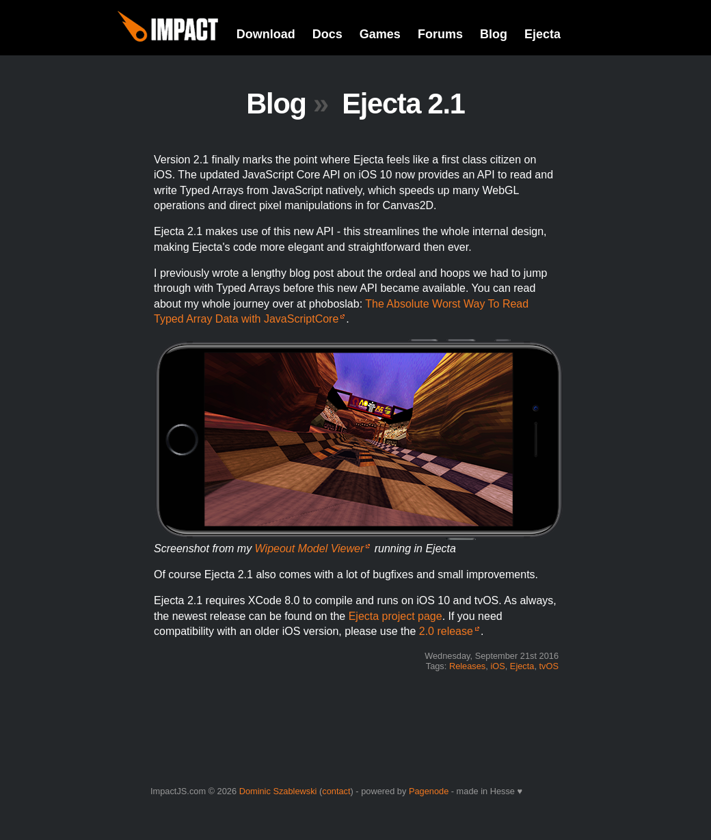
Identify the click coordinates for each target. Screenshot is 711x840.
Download (266, 34)
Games (380, 34)
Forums (440, 34)
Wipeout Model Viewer (309, 548)
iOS (497, 666)
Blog (493, 34)
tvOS (549, 666)
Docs (327, 34)
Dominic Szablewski (278, 791)
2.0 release (446, 631)
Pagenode (428, 791)
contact (336, 791)
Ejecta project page (395, 616)
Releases (467, 666)
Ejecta (542, 34)
